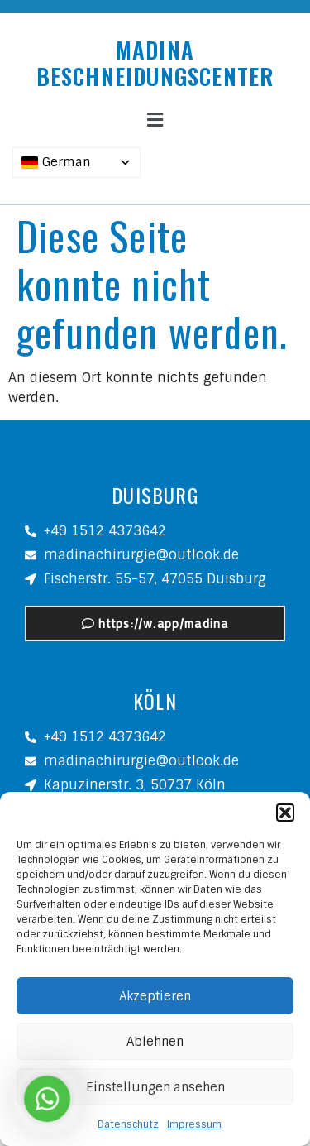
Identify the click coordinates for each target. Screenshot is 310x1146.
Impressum (194, 1124)
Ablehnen (155, 1041)
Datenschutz (128, 1124)
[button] (285, 812)
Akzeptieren (155, 996)
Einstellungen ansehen (155, 1087)
